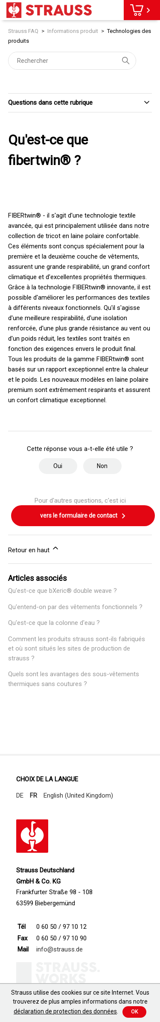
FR (33, 795)
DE (19, 795)
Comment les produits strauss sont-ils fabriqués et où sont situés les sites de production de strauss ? (76, 648)
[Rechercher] (72, 60)
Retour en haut (34, 549)
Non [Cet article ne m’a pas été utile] (102, 465)
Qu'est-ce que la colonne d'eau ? (54, 623)
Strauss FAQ (24, 31)
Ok (134, 1012)
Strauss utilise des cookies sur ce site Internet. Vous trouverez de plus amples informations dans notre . (80, 1002)
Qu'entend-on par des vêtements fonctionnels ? (75, 607)
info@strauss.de (59, 949)
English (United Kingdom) (78, 795)
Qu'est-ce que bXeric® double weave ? (62, 591)
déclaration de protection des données (65, 1011)
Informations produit (72, 31)
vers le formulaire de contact (83, 516)
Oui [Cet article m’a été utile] (57, 465)
